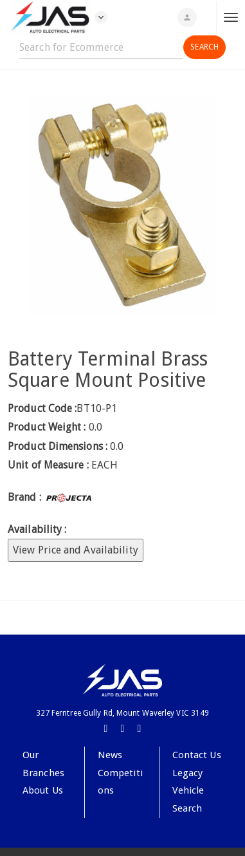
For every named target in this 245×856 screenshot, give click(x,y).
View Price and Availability (75, 550)
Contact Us (196, 755)
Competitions (120, 782)
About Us (43, 790)
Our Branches (43, 764)
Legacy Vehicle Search (188, 790)
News (110, 755)
